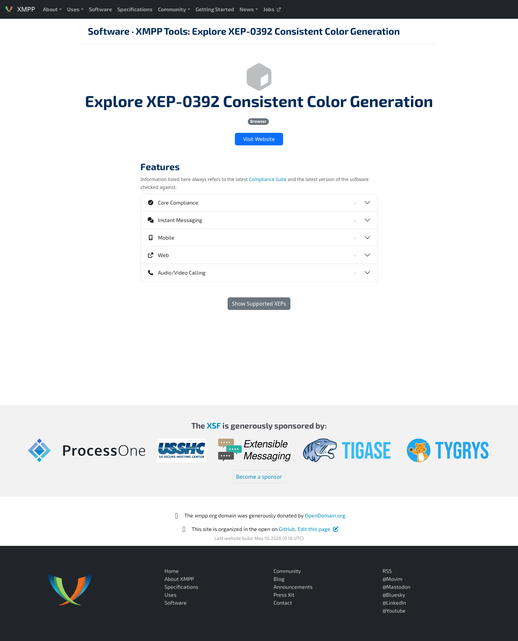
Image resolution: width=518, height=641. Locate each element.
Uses (73, 9)
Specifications (135, 9)
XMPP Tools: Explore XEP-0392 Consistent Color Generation (268, 31)
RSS (387, 571)
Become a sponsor (259, 476)
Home (172, 571)
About (50, 9)
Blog (279, 579)
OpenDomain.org (325, 515)
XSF (214, 425)
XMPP (19, 9)
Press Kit (284, 594)
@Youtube (394, 610)
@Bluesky (394, 594)
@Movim (392, 579)
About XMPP (179, 579)
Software (100, 9)
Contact (283, 602)
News (247, 9)
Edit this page (318, 529)
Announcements (293, 587)
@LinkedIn (394, 602)
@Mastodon (396, 587)
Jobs (272, 9)
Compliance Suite (267, 179)
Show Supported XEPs (259, 303)
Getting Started (215, 9)
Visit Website (259, 139)
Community (172, 9)
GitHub (287, 529)
